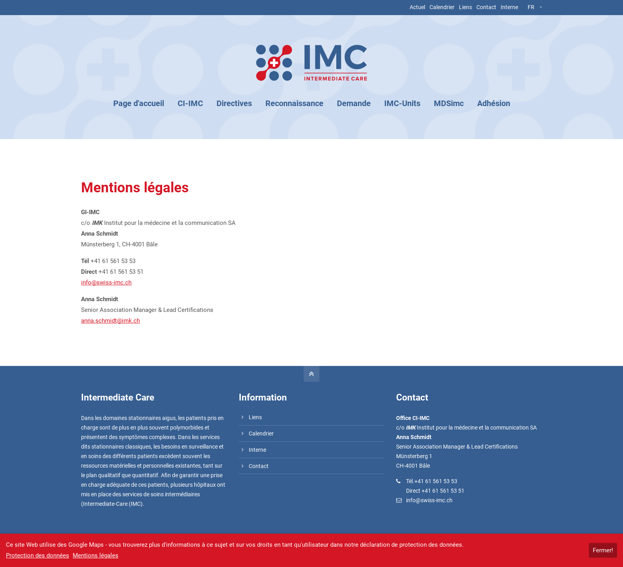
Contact (486, 7)
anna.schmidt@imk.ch (110, 320)
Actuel (417, 7)
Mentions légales (95, 555)
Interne (509, 7)
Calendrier (442, 7)
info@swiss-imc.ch (106, 282)
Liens (465, 7)
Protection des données (37, 555)
